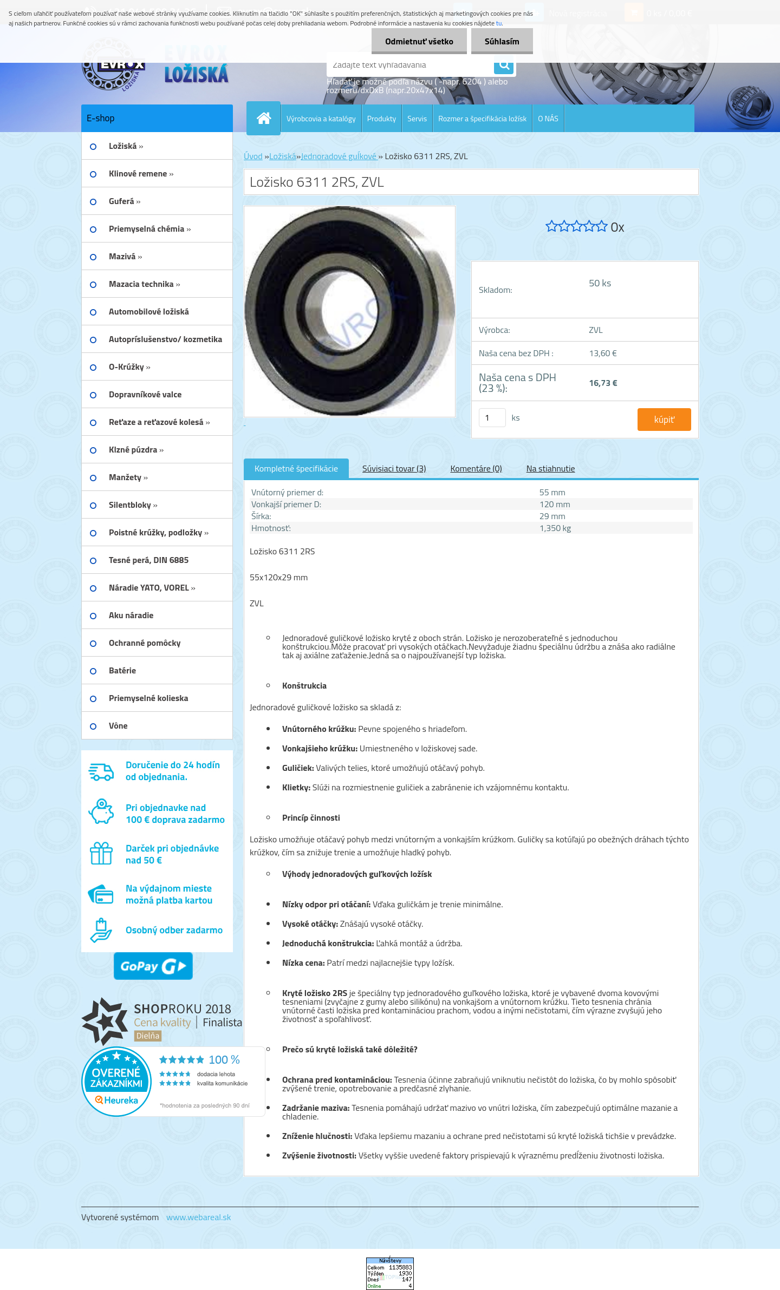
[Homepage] (268, 118)
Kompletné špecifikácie (296, 468)
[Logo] (155, 64)
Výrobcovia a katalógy (321, 118)
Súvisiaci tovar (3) (394, 468)
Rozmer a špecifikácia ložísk (482, 118)
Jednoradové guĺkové (339, 155)
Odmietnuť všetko (419, 41)
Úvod (253, 155)
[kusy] (492, 417)
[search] (504, 65)
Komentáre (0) (476, 468)
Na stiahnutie (550, 468)
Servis (417, 118)
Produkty (381, 118)
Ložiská (282, 155)
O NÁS (548, 118)
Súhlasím (502, 41)
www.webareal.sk (198, 1216)
